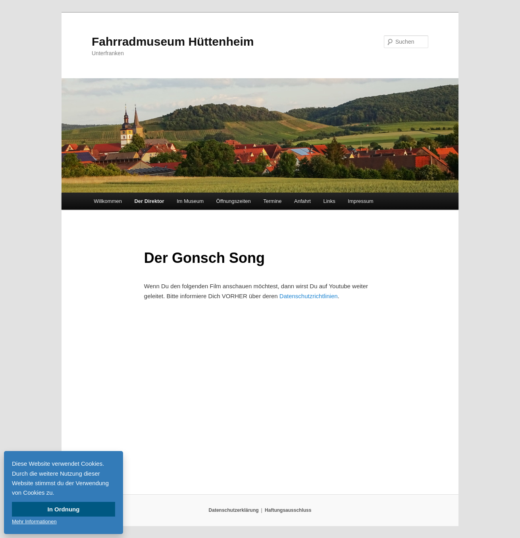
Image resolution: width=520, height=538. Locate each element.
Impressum (360, 201)
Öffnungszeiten (233, 201)
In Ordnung (64, 509)
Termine (272, 201)
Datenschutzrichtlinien (308, 296)
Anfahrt (302, 201)
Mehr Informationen (34, 522)
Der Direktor (149, 201)
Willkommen (108, 201)
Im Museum (190, 201)
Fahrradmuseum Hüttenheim (173, 41)
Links (329, 201)
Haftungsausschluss (288, 510)
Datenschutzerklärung (234, 510)
